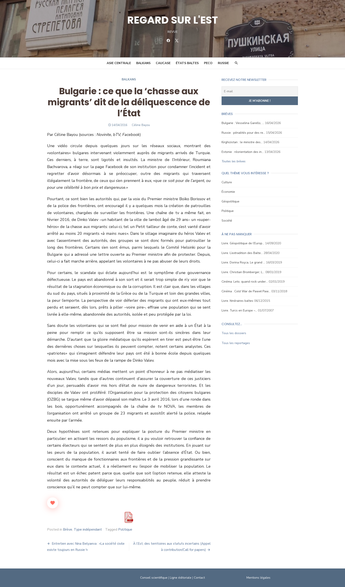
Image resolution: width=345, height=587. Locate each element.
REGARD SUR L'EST (172, 20)
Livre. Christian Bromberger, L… (243, 272)
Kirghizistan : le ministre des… (242, 142)
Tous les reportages (236, 343)
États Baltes (187, 63)
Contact (199, 578)
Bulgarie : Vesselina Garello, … (243, 123)
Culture (227, 182)
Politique (123, 529)
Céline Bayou (140, 125)
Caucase (163, 63)
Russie (223, 63)
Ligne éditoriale (180, 578)
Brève (65, 529)
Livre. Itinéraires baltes (238, 301)
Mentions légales (260, 578)
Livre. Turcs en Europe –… (240, 310)
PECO (208, 63)
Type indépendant (86, 529)
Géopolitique (231, 201)
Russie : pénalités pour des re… (244, 133)
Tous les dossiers (234, 333)
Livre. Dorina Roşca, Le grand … (244, 262)
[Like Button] (50, 502)
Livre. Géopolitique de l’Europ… (243, 243)
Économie (229, 192)
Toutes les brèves (234, 161)
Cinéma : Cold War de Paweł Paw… (246, 291)
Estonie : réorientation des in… (243, 152)
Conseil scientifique (153, 578)
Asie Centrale (119, 63)
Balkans (143, 63)
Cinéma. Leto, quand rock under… (245, 282)
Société (227, 221)
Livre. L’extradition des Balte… (243, 253)
